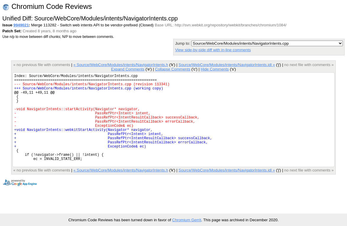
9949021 (21, 25)
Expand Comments (128, 69)
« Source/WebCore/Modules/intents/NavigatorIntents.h (120, 64)
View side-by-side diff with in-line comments (213, 50)
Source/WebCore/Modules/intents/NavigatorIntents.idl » (227, 64)
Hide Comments (215, 69)
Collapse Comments (172, 69)
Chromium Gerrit (186, 220)
